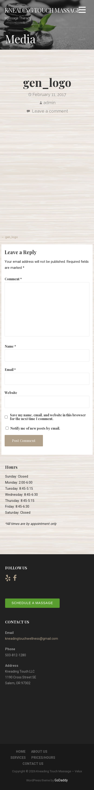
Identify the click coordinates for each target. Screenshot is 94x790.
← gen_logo (9, 237)
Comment (13, 279)
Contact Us (33, 764)
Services (18, 757)
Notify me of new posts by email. (35, 428)
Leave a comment (50, 111)
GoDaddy (61, 780)
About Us (39, 751)
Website (11, 392)
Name (10, 346)
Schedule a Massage (32, 603)
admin (49, 102)
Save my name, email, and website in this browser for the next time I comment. (48, 417)
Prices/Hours (43, 757)
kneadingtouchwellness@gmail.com (31, 638)
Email (10, 369)
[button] (82, 11)
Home (21, 751)
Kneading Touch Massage (42, 10)
